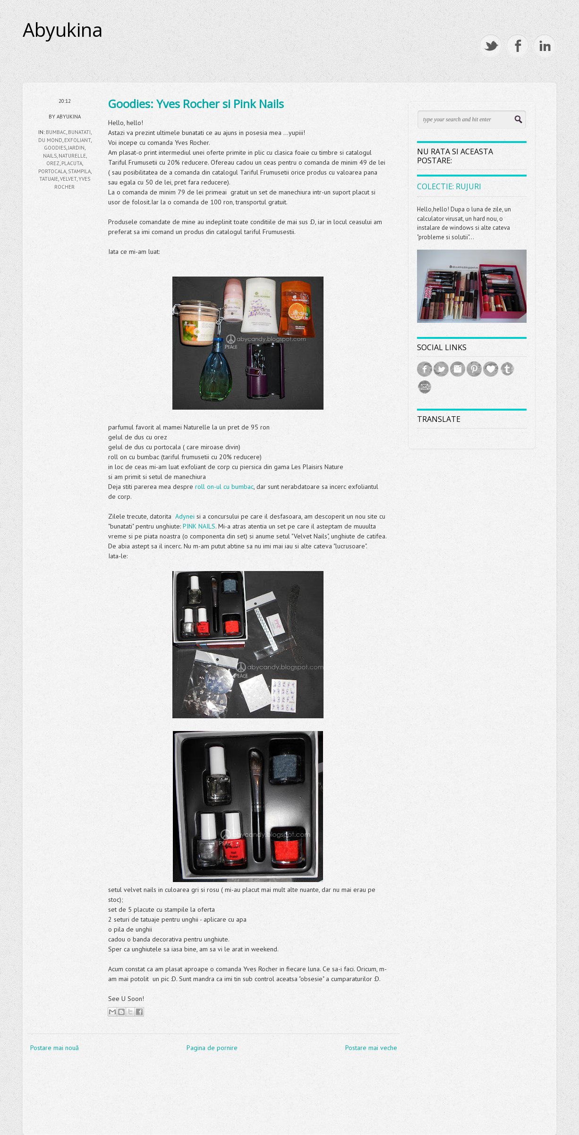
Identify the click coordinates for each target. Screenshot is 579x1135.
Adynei (185, 516)
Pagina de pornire (212, 1047)
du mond (50, 140)
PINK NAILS (199, 526)
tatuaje (48, 179)
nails (50, 155)
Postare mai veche (371, 1047)
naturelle (72, 155)
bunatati (79, 132)
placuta (71, 163)
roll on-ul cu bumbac (224, 486)
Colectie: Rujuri (449, 186)
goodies (55, 147)
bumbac (56, 132)
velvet (68, 179)
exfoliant (77, 140)
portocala (52, 171)
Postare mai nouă (54, 1047)
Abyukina (63, 29)
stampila (79, 171)
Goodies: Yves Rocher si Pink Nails (196, 103)
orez (53, 163)
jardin (76, 147)
